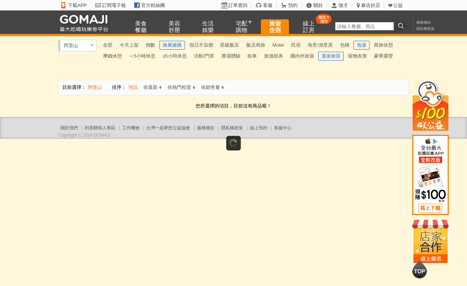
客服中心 (283, 127)
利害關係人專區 (100, 127)
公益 (398, 5)
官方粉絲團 (153, 5)
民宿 (296, 45)
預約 (293, 5)
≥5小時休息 (174, 56)
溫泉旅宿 (330, 56)
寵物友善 (357, 56)
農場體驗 (230, 56)
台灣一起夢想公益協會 (168, 127)
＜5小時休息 (142, 56)
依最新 (152, 87)
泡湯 (361, 45)
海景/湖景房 (320, 45)
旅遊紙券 (273, 56)
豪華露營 (383, 56)
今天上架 (129, 45)
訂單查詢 (237, 5)
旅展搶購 (172, 45)
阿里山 (71, 45)
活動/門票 (204, 56)
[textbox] (364, 26)
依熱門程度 (181, 87)
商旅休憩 (383, 45)
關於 (318, 5)
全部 (107, 45)
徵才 (343, 5)
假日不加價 (201, 45)
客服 (268, 5)
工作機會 (131, 127)
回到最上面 (419, 269)
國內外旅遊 (302, 56)
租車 (252, 56)
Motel (278, 45)
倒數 (150, 45)
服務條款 (423, 22)
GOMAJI (86, 23)
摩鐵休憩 (112, 56)
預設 (133, 87)
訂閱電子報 (114, 5)
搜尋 (402, 26)
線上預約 (258, 127)
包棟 (345, 45)
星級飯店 (229, 45)
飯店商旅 (255, 45)
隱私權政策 (425, 29)
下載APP (77, 5)
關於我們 (69, 127)
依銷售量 (212, 87)
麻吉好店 (370, 5)
